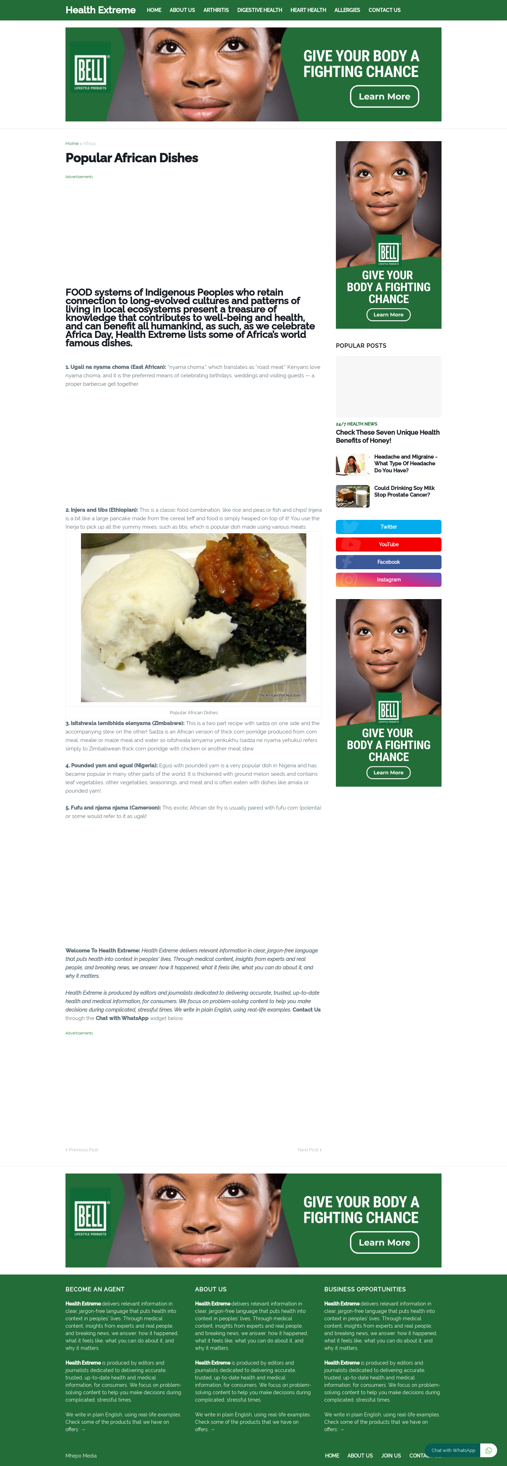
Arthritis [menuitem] (216, 10)
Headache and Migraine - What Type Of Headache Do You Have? (405, 464)
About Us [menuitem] (182, 10)
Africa (89, 143)
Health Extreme (100, 10)
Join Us (391, 1456)
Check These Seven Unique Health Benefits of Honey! (388, 436)
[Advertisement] (193, 230)
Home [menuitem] (154, 10)
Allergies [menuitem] (347, 10)
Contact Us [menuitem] (385, 10)
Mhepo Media (81, 1456)
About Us (360, 1456)
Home (72, 143)
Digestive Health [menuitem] (259, 10)
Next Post (308, 1149)
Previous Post (83, 1149)
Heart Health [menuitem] (308, 10)
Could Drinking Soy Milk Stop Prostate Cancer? (404, 491)
